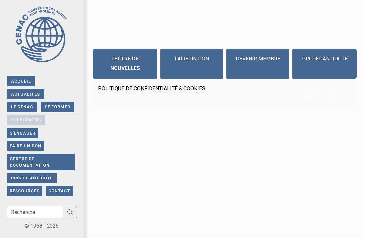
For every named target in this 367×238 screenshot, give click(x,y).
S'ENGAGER (22, 133)
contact (59, 190)
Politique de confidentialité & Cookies (151, 88)
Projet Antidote (32, 178)
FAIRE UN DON (25, 145)
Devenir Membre (258, 59)
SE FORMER (57, 106)
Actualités (25, 94)
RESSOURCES (25, 190)
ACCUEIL (21, 81)
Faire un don (192, 59)
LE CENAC (22, 106)
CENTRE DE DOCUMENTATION (30, 162)
